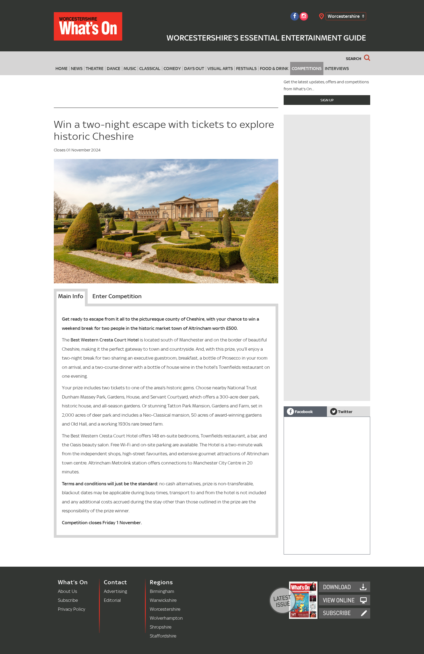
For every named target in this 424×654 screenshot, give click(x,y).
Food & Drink (274, 68)
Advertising (115, 591)
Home (61, 68)
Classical (149, 68)
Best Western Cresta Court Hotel (105, 340)
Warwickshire (163, 600)
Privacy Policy (71, 609)
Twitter (341, 411)
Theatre (95, 68)
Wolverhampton (166, 618)
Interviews (337, 68)
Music (130, 68)
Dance (113, 68)
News (76, 68)
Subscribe (68, 600)
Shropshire (160, 627)
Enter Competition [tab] (117, 296)
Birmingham (162, 591)
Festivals (246, 68)
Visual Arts (220, 68)
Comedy (172, 68)
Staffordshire (163, 636)
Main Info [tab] (70, 296)
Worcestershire (344, 16)
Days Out (194, 68)
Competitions (307, 68)
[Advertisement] (326, 150)
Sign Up (327, 100)
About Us (67, 591)
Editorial (112, 600)
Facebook (300, 411)
